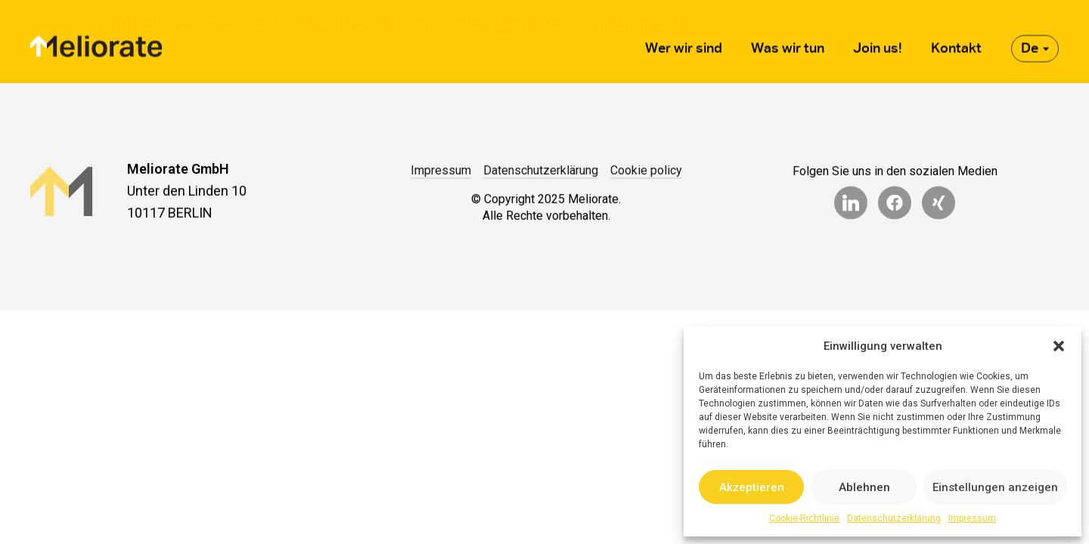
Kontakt (956, 41)
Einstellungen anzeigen (995, 487)
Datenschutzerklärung (894, 518)
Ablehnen (864, 487)
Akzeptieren (751, 487)
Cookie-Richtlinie (804, 518)
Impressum (972, 518)
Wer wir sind (683, 41)
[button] (1058, 346)
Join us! (877, 41)
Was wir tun (787, 41)
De (1035, 41)
